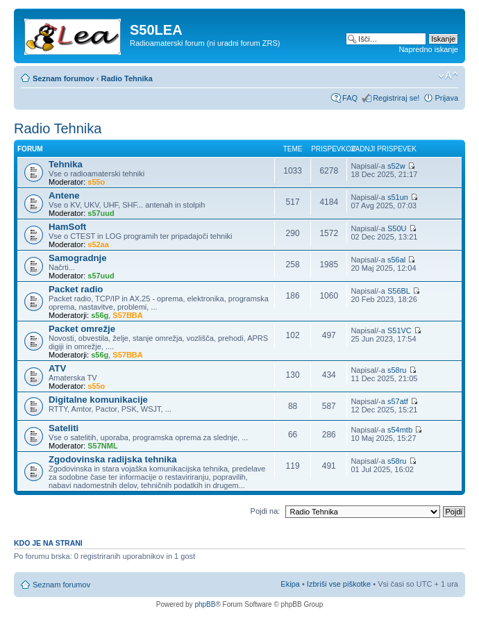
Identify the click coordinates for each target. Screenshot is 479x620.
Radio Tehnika (126, 78)
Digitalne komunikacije (98, 399)
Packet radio (76, 289)
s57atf (397, 401)
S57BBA (127, 315)
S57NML (102, 446)
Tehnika (66, 164)
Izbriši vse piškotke (340, 584)
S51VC (399, 330)
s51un (397, 197)
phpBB (204, 604)
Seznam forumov (63, 78)
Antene (64, 195)
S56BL (398, 291)
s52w (396, 166)
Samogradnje (78, 258)
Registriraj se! (396, 98)
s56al (396, 259)
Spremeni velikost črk (448, 75)
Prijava (446, 98)
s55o (96, 182)
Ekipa (290, 584)
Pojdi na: (265, 511)
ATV (57, 368)
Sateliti (63, 428)
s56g (99, 315)
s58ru (397, 370)
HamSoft (67, 226)
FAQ (350, 98)
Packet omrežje (82, 329)
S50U (397, 228)
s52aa (98, 244)
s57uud (101, 213)
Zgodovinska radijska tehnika (113, 459)
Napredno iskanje (428, 49)
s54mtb (399, 430)
